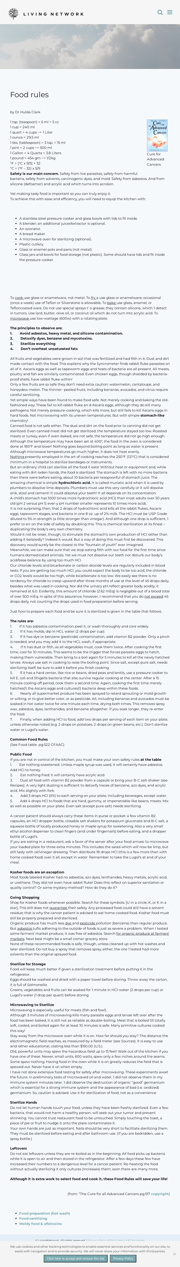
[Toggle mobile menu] (170, 12)
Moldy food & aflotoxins (40, 1224)
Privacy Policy (98, 1240)
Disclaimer (137, 1240)
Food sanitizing (33, 1218)
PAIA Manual (119, 1240)
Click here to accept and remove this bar (76, 1258)
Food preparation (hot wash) (44, 1213)
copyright (160, 1194)
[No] (174, 1254)
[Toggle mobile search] (160, 12)
